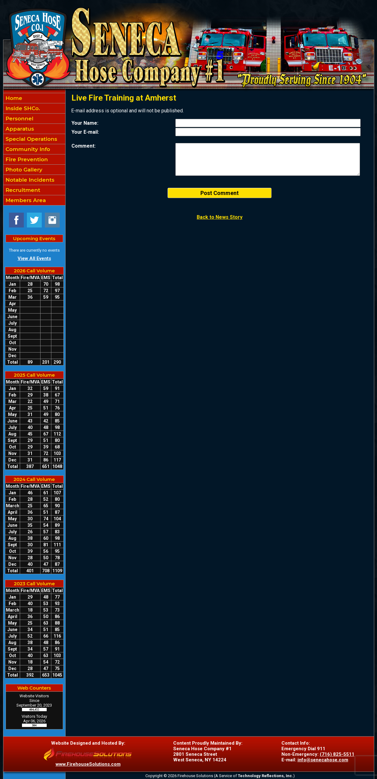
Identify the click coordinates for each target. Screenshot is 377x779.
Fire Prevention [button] (26, 159)
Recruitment (22, 190)
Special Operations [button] (30, 139)
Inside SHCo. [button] (22, 108)
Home (13, 98)
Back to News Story (219, 217)
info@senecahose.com (323, 760)
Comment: (83, 146)
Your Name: (84, 123)
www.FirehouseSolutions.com (88, 764)
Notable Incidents (29, 180)
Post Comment (219, 193)
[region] (34, 149)
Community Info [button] (27, 149)
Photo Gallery (23, 170)
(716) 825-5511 (337, 754)
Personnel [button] (18, 118)
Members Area (25, 200)
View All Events (34, 258)
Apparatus (19, 129)
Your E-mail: (85, 132)
